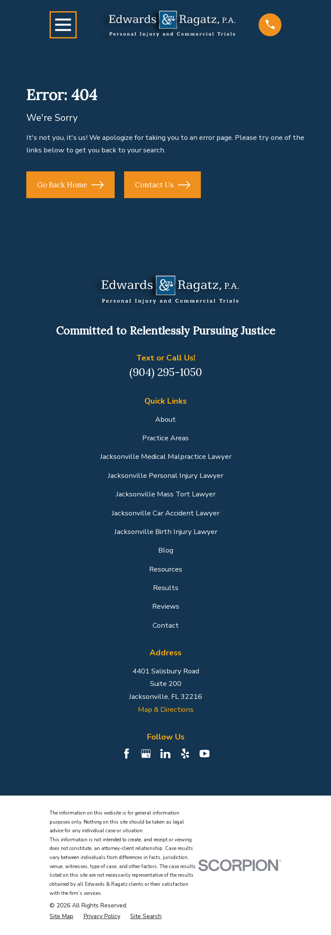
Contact (166, 625)
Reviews (165, 606)
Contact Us (162, 185)
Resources (165, 569)
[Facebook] (126, 753)
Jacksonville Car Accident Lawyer (165, 513)
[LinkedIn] (165, 753)
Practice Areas (165, 438)
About (165, 419)
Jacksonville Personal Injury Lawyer (165, 475)
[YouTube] (204, 753)
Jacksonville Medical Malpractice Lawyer (165, 456)
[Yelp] (185, 753)
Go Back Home (70, 185)
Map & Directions (166, 709)
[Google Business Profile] (146, 753)
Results (165, 588)
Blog (165, 550)
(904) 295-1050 (165, 372)
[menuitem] (61, 916)
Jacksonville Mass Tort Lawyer (165, 494)
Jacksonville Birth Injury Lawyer (165, 532)
